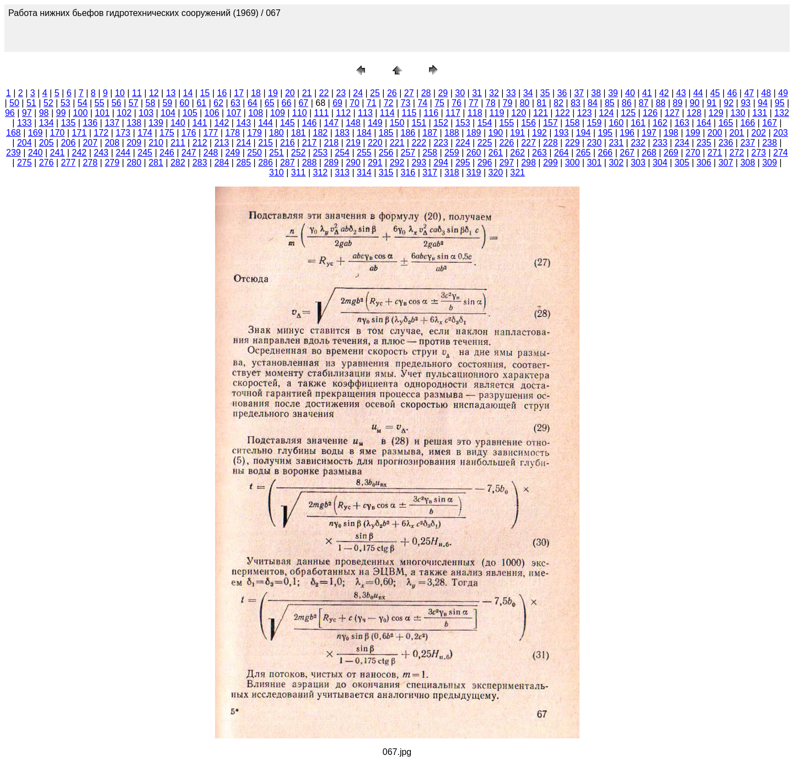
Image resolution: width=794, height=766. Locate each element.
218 (331, 142)
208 (112, 142)
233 (660, 142)
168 (13, 132)
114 (387, 113)
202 (759, 132)
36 (562, 93)
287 (287, 162)
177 (210, 132)
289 (331, 162)
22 (324, 93)
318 (451, 172)
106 (212, 113)
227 (528, 142)
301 (594, 162)
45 (715, 93)
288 (309, 162)
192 (539, 132)
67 (303, 103)
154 (485, 122)
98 (44, 113)
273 (759, 152)
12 (154, 93)
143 (243, 122)
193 (561, 132)
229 (572, 142)
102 (124, 113)
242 (79, 152)
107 (234, 113)
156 (528, 122)
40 (630, 93)
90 (695, 103)
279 (112, 162)
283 (199, 162)
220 (375, 142)
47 (749, 93)
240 (35, 152)
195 (605, 132)
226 (506, 142)
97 (27, 113)
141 (199, 122)
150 (397, 122)
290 (353, 162)
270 (692, 152)
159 (594, 122)
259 (451, 152)
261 (496, 152)
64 (252, 103)
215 (265, 142)
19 (273, 93)
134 (46, 122)
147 (331, 122)
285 (243, 162)
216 (287, 142)
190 (496, 132)
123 (584, 113)
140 (177, 122)
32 (494, 93)
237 (748, 142)
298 (528, 162)
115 (409, 113)
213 (221, 142)
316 (408, 172)
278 (90, 162)
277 (68, 162)
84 (593, 103)
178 (233, 132)
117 (453, 113)
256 (386, 152)
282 (177, 162)
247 (188, 152)
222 (418, 142)
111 (321, 113)
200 (714, 132)
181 (298, 132)
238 (769, 142)
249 (233, 152)
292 (397, 162)
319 (473, 172)
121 (540, 113)
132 (781, 113)
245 (145, 152)
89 (678, 103)
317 (429, 172)
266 (605, 152)
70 (355, 103)
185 (386, 132)
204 (24, 142)
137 (112, 122)
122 (562, 113)
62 (218, 103)
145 (287, 122)
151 (418, 122)
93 (745, 103)
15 (205, 93)
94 (763, 103)
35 (545, 93)
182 (320, 132)
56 (116, 103)
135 (68, 122)
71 (372, 103)
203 (780, 132)
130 (738, 113)
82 (559, 103)
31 (477, 93)
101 (102, 113)
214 (243, 142)
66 (287, 103)
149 (375, 122)
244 (123, 152)
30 (460, 93)
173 (123, 132)
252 (298, 152)
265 (583, 152)
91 (712, 103)
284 (221, 162)
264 (561, 152)
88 (661, 103)
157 (550, 122)
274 (780, 152)
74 (422, 103)
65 (270, 103)
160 (616, 122)
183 (342, 132)
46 (732, 93)
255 (364, 152)
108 (255, 113)
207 (90, 142)
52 (48, 103)
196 (627, 132)
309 (769, 162)
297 (506, 162)
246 (166, 152)
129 (716, 113)
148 (353, 122)
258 (429, 152)
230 (594, 142)
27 (409, 93)
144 (265, 122)
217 (309, 142)
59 (168, 103)
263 (539, 152)
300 (572, 162)
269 (671, 152)
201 (736, 132)
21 (307, 93)
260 (473, 152)
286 (265, 162)
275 (24, 162)
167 (769, 122)
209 (134, 142)
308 (748, 162)
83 (576, 103)
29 (443, 93)
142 (221, 122)
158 (572, 122)
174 (145, 132)
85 (610, 103)
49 (783, 93)
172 (101, 132)
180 (276, 132)
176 (188, 132)
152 (440, 122)
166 (748, 122)
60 (185, 103)
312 (320, 172)
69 (337, 103)
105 (190, 113)
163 (681, 122)
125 (628, 113)
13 (171, 93)
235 (703, 142)
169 (35, 132)
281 (155, 162)
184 (364, 132)
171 (79, 132)
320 (496, 172)
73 (406, 103)
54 (82, 103)
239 (13, 152)
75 (439, 103)
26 (392, 93)
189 (473, 132)
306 (703, 162)
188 (451, 132)
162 (660, 122)
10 (120, 93)
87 (643, 103)
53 (66, 103)
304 (660, 162)
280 (134, 162)
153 (462, 122)
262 (517, 152)
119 (497, 113)
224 (462, 142)
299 (550, 162)
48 (766, 93)
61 (201, 103)
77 (474, 103)
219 (353, 142)
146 (309, 122)
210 (155, 142)
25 (375, 93)
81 (541, 103)
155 (506, 122)
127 (672, 113)
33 (511, 93)
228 (550, 142)
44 (698, 93)
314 (364, 172)
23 (341, 93)
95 (780, 103)
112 (343, 113)
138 (134, 122)
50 (14, 103)
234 (681, 142)
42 (664, 93)
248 (210, 152)
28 (426, 93)
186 (408, 132)
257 (408, 152)
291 (375, 162)
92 (729, 103)
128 (693, 113)
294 (440, 162)
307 (725, 162)
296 (485, 162)
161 (638, 122)
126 (650, 113)
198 (671, 132)
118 (475, 113)
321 (517, 172)
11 (137, 93)
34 (528, 93)
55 (99, 103)
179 (254, 132)
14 (188, 93)
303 (638, 162)
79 (508, 103)
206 (68, 142)
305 (681, 162)
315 (386, 172)
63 (235, 103)
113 (365, 113)
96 (10, 113)
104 (167, 113)
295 (462, 162)
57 (133, 103)
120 (518, 113)
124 (606, 113)
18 (256, 93)
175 (166, 132)
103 (146, 113)
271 (714, 152)
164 (703, 122)
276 (46, 162)
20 (290, 93)
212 (199, 142)
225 (485, 142)
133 (24, 122)
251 (276, 152)
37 (579, 93)
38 (596, 93)
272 (736, 152)
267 (627, 152)
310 (276, 172)
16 (222, 93)
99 (61, 113)
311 (298, 172)
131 (760, 113)
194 (583, 132)
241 (57, 152)
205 (46, 142)
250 (254, 152)
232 (638, 142)
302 (616, 162)
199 (692, 132)
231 (616, 142)
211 (177, 142)
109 (277, 113)
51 (31, 103)
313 (342, 172)
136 (90, 122)
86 (626, 103)
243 (101, 152)
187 (429, 132)
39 (613, 93)
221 (397, 142)
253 (320, 152)
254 (342, 152)
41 (647, 93)
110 (299, 113)
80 (524, 103)
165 (725, 122)
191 (517, 132)
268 (649, 152)
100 (80, 113)
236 (725, 142)
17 (239, 93)
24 (358, 93)
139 (155, 122)
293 (418, 162)
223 (440, 142)
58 (150, 103)
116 (430, 113)
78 (491, 103)
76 (457, 103)
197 (649, 132)
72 (389, 103)
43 (681, 93)
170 (57, 132)
